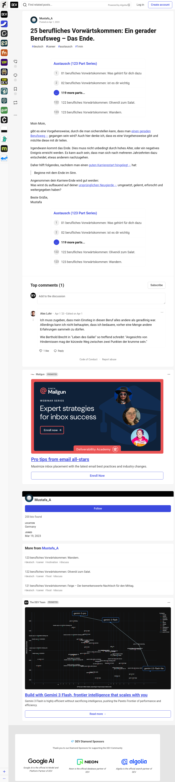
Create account (160, 4)
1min (79, 47)
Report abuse (109, 359)
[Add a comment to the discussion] (101, 298)
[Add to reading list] (15, 90)
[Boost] (15, 102)
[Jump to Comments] (15, 77)
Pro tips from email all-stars (60, 459)
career (50, 47)
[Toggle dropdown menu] (162, 312)
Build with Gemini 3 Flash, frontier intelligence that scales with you (86, 695)
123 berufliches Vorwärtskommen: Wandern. (97, 560)
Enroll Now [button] (97, 475)
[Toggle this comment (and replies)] (33, 320)
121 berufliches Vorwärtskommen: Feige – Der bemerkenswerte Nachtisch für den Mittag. (97, 588)
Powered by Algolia (119, 5)
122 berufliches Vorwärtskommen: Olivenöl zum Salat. (97, 574)
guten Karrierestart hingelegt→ (110, 165)
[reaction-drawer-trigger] (15, 63)
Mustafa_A (46, 18)
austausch (65, 47)
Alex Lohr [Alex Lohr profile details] (46, 313)
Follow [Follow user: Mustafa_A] (98, 508)
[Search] (24, 5)
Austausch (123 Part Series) (75, 63)
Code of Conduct (89, 359)
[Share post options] (15, 115)
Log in (140, 4)
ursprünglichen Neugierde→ (98, 185)
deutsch (37, 47)
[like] (44, 351)
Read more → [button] (98, 714)
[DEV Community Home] (14, 4)
